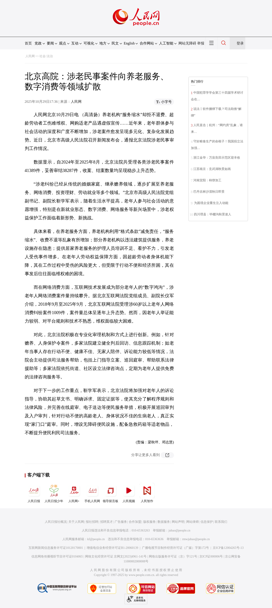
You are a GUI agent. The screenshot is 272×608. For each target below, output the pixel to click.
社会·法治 (46, 56)
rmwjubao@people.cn (196, 539)
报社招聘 (92, 521)
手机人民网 (92, 493)
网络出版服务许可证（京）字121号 (173, 556)
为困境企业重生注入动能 (211, 203)
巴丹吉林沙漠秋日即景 (209, 191)
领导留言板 (110, 493)
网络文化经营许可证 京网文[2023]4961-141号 (116, 556)
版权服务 (149, 521)
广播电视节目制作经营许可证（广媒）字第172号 (175, 547)
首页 (28, 43)
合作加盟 (135, 521)
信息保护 (206, 521)
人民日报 (34, 493)
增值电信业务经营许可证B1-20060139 (112, 547)
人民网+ (74, 493)
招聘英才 (106, 521)
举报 (200, 43)
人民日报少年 (54, 493)
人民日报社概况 (56, 521)
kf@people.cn (96, 539)
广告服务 (121, 521)
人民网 (30, 56)
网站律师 (192, 521)
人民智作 (147, 493)
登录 (240, 43)
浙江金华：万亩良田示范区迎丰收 (216, 157)
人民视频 (129, 493)
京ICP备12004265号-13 (228, 547)
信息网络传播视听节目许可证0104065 (57, 556)
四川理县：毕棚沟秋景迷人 (212, 214)
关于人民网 (76, 521)
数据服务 (163, 521)
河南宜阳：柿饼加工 (207, 180)
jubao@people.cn (179, 530)
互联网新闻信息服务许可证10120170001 (56, 547)
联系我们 (221, 521)
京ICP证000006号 (211, 556)
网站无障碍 (187, 43)
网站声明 (178, 521)
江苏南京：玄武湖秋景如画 (212, 169)
